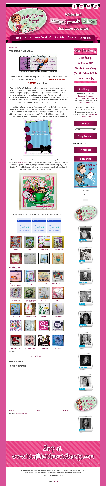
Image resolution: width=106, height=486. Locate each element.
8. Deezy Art (58, 266)
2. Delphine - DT (30, 249)
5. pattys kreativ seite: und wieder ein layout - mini (15, 267)
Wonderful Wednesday (40, 356)
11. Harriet (44, 284)
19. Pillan (44, 316)
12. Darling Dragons (58, 284)
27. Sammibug (43, 348)
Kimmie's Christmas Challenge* (85, 98)
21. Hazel (16, 333)
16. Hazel (58, 300)
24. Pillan (58, 333)
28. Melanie (58, 348)
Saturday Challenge (85, 96)
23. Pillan (44, 333)
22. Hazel (30, 333)
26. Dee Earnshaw (29, 348)
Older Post (65, 410)
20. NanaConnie (58, 316)
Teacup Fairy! (23, 162)
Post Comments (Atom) (21, 413)
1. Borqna (16, 249)
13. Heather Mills (16, 300)
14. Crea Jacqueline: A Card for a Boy (29, 301)
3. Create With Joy (43, 249)
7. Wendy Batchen (43, 266)
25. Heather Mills (16, 348)
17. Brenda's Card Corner (15, 317)
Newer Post (12, 410)
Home (38, 410)
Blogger (56, 481)
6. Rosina (30, 266)
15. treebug (43, 300)
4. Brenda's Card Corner (58, 250)
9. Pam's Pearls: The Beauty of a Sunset (16, 284)
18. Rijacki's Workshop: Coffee (29, 317)
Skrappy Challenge (85, 102)
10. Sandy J (29, 284)
